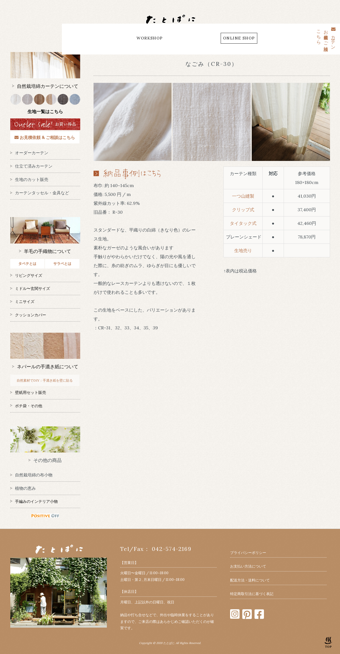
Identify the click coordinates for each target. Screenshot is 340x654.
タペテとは (27, 263)
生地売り (243, 250)
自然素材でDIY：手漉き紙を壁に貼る (45, 380)
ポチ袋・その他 (26, 405)
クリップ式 (243, 209)
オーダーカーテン (29, 152)
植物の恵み (23, 488)
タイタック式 (243, 223)
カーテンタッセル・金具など (39, 192)
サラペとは (62, 263)
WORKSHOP (150, 38)
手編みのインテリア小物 (34, 501)
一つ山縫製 (243, 196)
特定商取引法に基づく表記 (251, 593)
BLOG (121, 38)
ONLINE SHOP (239, 38)
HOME (75, 38)
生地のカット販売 (29, 179)
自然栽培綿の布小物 (31, 475)
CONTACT (201, 38)
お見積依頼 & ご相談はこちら (44, 137)
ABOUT (99, 38)
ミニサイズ (22, 301)
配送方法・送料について (250, 580)
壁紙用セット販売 (28, 392)
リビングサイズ (26, 275)
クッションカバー (28, 314)
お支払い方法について (248, 566)
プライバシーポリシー (248, 552)
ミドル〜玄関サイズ (30, 288)
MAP (176, 38)
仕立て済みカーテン (31, 166)
